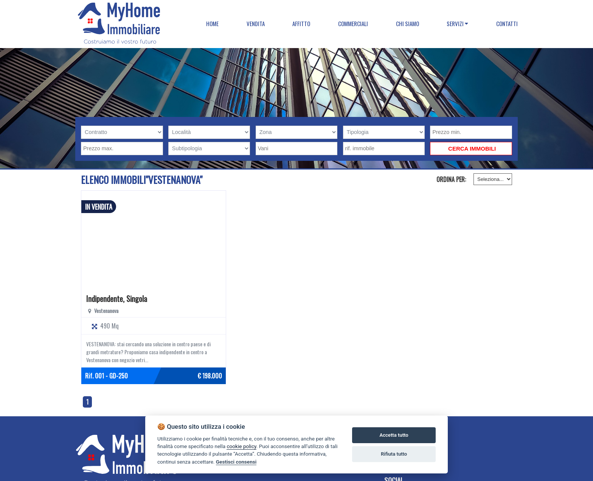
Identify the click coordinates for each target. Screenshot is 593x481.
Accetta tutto (393, 435)
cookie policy (241, 446)
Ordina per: (451, 179)
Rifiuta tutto (394, 454)
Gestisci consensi (236, 462)
